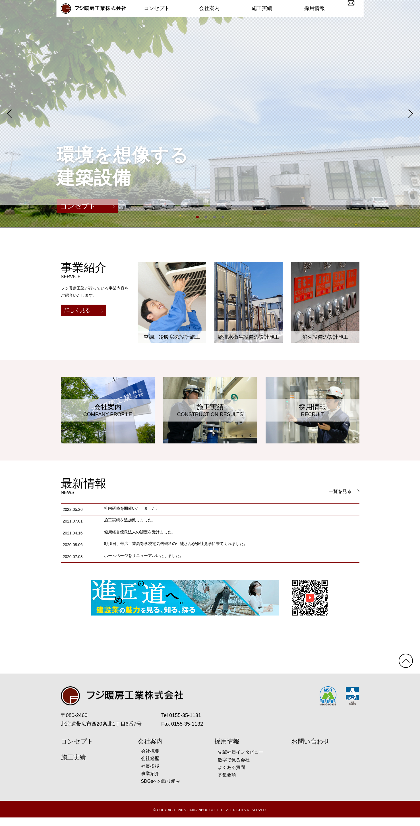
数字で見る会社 (234, 768)
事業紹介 (150, 782)
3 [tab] (214, 217)
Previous (9, 114)
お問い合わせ (310, 749)
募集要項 (227, 783)
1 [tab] (197, 217)
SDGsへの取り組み (161, 789)
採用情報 (314, 8)
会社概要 (150, 759)
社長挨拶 (150, 774)
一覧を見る (344, 491)
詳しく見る (84, 310)
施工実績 (262, 8)
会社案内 (209, 8)
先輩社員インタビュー (240, 760)
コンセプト (156, 8)
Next (410, 114)
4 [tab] (223, 217)
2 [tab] (205, 217)
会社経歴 (150, 767)
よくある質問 (231, 775)
